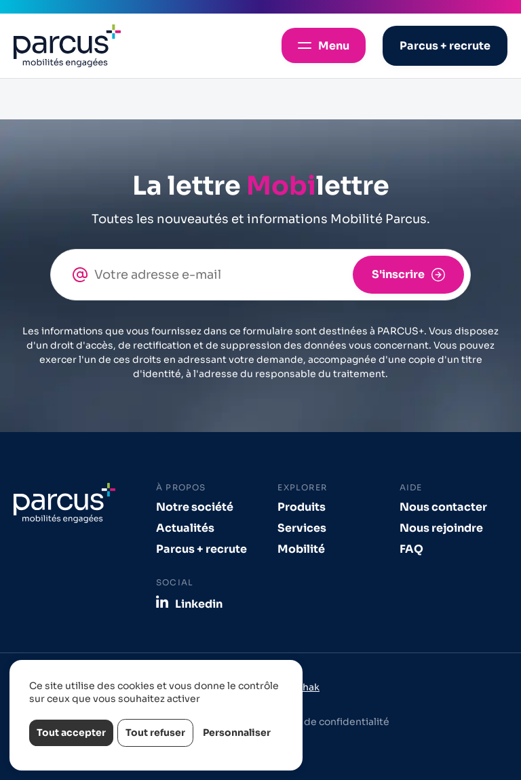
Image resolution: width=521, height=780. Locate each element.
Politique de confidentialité (323, 722)
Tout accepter (71, 732)
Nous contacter (443, 507)
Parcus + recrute (201, 549)
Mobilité (301, 549)
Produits (301, 507)
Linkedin (199, 603)
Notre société (194, 507)
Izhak (307, 687)
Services (301, 528)
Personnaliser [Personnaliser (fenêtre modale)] (237, 732)
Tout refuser (155, 732)
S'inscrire (398, 274)
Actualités (185, 528)
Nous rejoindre (441, 528)
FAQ (411, 549)
